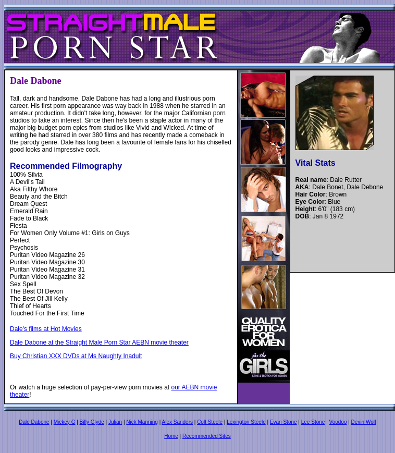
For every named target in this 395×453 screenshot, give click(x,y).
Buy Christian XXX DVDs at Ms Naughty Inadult (76, 356)
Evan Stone (283, 422)
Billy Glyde (92, 422)
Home (171, 436)
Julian (115, 422)
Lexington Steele (246, 422)
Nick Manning (142, 422)
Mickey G (65, 422)
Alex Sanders (177, 422)
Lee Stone (313, 422)
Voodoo (338, 422)
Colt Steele (210, 422)
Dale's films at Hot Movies (46, 329)
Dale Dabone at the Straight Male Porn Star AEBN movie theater (99, 342)
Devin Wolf (363, 422)
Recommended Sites (206, 436)
